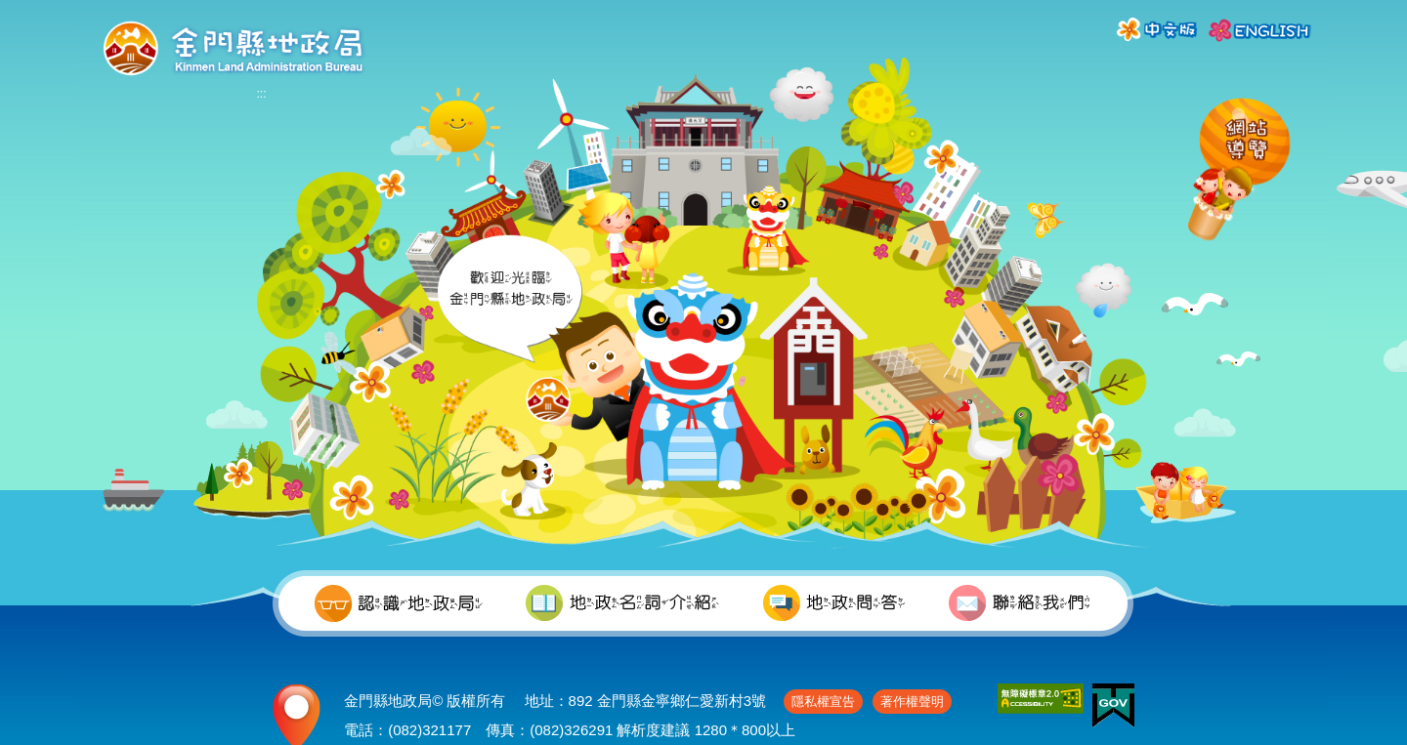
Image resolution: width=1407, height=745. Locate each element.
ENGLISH (1261, 31)
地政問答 (834, 602)
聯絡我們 (1020, 602)
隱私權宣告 (823, 701)
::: (1101, 28)
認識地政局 (399, 602)
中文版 (1158, 30)
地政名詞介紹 (622, 602)
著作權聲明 (912, 701)
